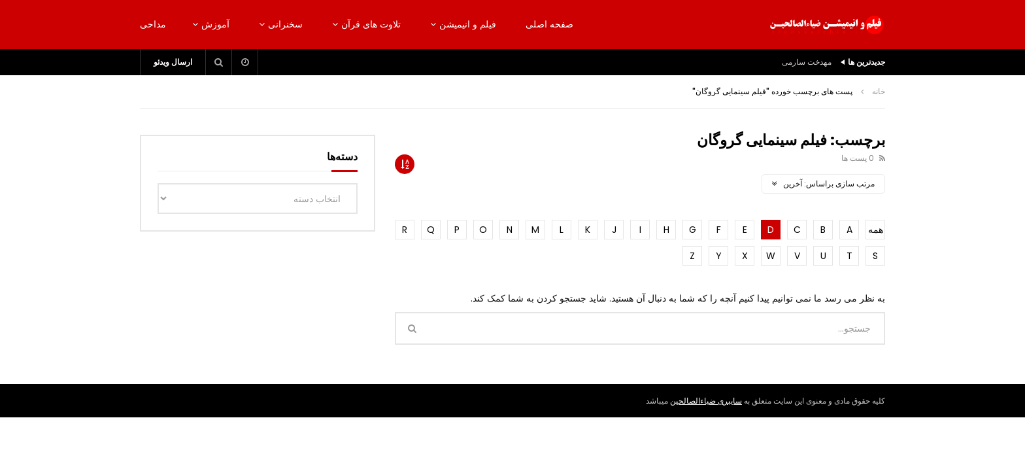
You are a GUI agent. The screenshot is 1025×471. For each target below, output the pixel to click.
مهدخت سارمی (807, 61)
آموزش (215, 24)
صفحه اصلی (549, 24)
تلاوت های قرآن (371, 24)
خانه (878, 91)
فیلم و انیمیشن (467, 24)
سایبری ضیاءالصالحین (706, 400)
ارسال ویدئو (173, 61)
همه (875, 229)
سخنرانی (285, 24)
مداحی (153, 24)
